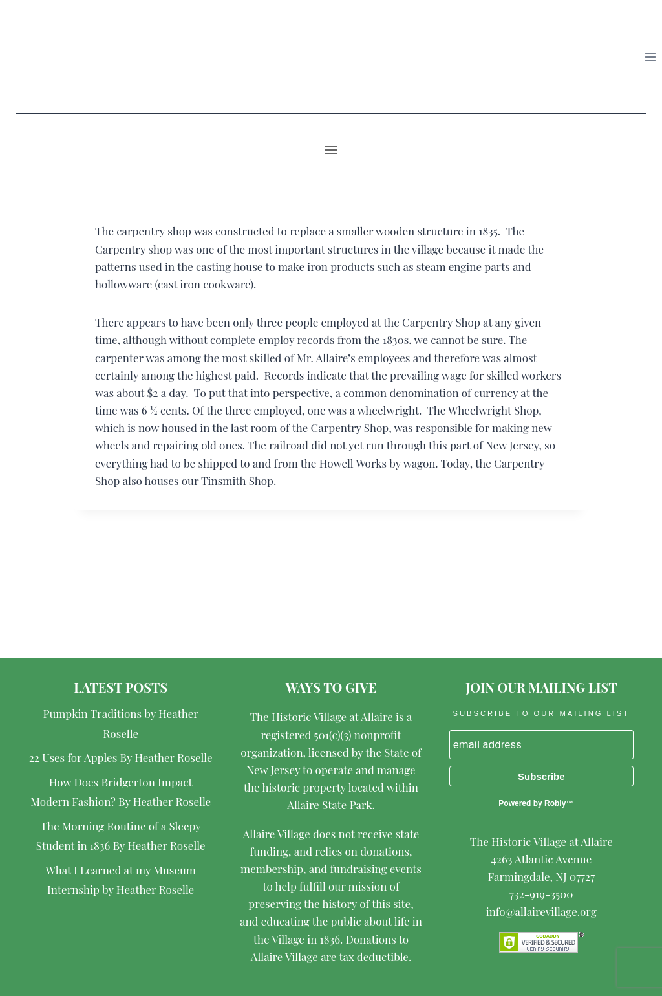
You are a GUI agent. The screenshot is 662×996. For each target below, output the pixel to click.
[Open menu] (650, 57)
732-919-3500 (541, 894)
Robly (555, 803)
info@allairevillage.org (541, 911)
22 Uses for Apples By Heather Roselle (121, 757)
